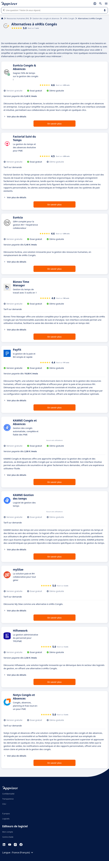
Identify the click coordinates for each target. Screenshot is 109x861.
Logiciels (6, 818)
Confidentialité (8, 793)
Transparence (8, 799)
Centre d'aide (7, 837)
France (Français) (23, 852)
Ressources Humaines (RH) (18, 18)
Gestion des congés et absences (46, 18)
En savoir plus (55, 123)
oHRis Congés (68, 18)
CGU (4, 804)
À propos (6, 813)
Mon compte (7, 832)
